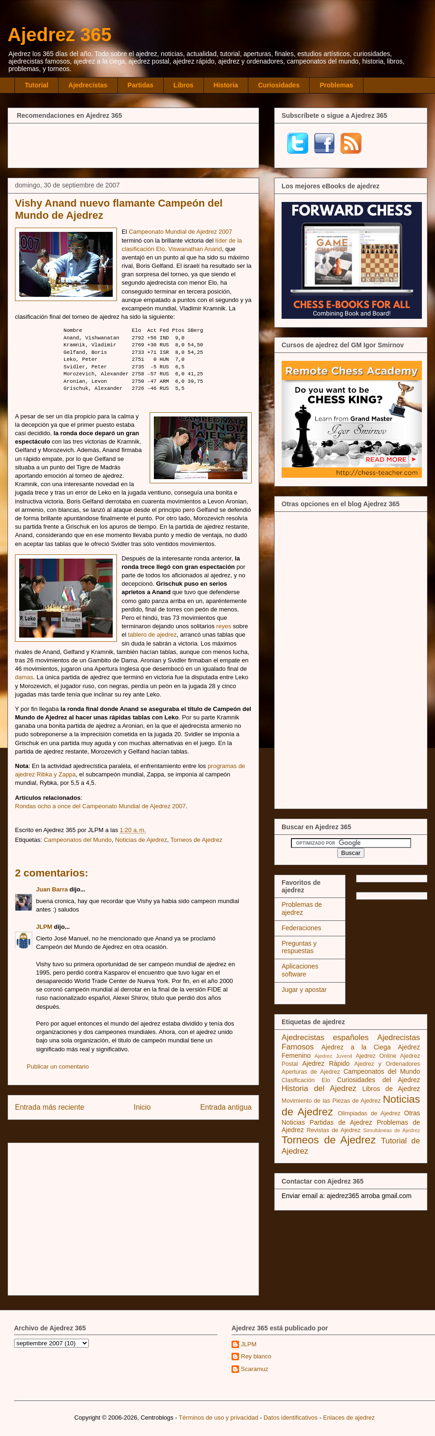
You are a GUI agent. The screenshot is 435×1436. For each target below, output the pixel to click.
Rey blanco (256, 1356)
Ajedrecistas (87, 85)
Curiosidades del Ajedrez (378, 1080)
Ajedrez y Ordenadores (387, 1064)
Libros (184, 85)
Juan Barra (52, 889)
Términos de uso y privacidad (218, 1417)
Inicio (142, 1107)
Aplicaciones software (300, 970)
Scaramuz (254, 1368)
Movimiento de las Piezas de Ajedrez (331, 1101)
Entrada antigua (226, 1107)
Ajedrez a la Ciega (356, 1047)
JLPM (44, 926)
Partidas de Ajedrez (341, 1122)
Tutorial (36, 85)
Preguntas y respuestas (299, 947)
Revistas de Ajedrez (333, 1130)
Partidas (140, 85)
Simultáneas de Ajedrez (391, 1130)
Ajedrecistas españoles (325, 1037)
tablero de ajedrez (152, 634)
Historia (226, 85)
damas (24, 677)
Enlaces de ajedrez (349, 1417)
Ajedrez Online (375, 1056)
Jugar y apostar (304, 989)
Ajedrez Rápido (325, 1063)
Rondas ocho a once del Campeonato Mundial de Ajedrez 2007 (100, 806)
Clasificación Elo (306, 1080)
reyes (223, 626)
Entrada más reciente (49, 1107)
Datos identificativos (290, 1417)
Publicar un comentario (58, 1066)
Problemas (336, 85)
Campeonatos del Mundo (77, 839)
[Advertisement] (133, 144)
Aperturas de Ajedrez (311, 1072)
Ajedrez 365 (59, 34)
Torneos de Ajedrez (196, 839)
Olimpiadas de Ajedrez (369, 1113)
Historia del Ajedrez (319, 1088)
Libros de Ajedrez (391, 1088)
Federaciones (301, 928)
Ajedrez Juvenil (333, 1056)
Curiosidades (279, 85)
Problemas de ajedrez (302, 908)
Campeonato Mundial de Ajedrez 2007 (180, 231)
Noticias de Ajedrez (141, 839)
